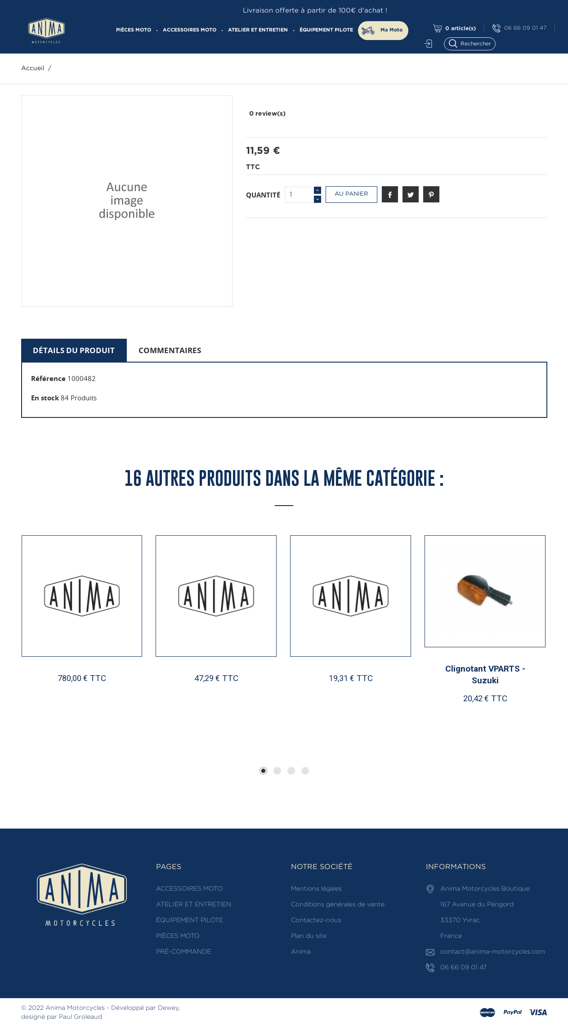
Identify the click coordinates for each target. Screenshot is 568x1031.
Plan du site (308, 936)
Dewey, (169, 1008)
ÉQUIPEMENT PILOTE (326, 30)
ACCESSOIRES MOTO (189, 30)
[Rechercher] (474, 43)
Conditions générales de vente (338, 904)
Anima (301, 952)
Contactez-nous (316, 920)
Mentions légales (316, 889)
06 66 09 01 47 (519, 28)
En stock (45, 397)
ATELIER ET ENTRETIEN (258, 30)
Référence (48, 378)
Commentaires (170, 350)
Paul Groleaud (80, 1017)
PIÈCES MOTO (133, 30)
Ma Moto (391, 30)
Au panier (351, 194)
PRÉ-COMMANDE (183, 952)
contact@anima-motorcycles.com (492, 952)
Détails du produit (74, 350)
